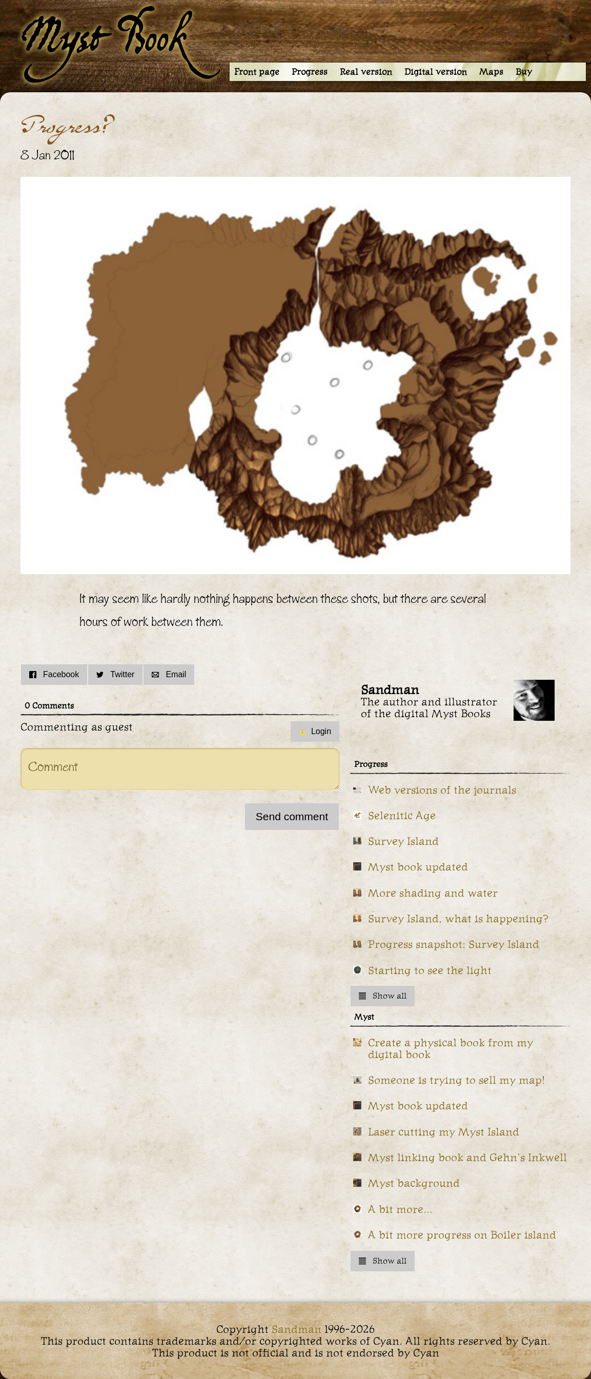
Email (169, 674)
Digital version (435, 72)
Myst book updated (418, 866)
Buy (524, 72)
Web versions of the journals (442, 789)
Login (315, 731)
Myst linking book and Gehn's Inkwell (467, 1157)
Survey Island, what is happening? (458, 918)
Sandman (296, 1329)
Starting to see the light (430, 970)
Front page (256, 72)
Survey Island (403, 841)
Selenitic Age (402, 815)
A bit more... (400, 1209)
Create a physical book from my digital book (450, 1048)
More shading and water (433, 892)
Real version (366, 72)
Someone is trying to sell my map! (456, 1079)
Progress (310, 72)
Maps (491, 72)
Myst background (414, 1183)
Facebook (54, 674)
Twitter (115, 674)
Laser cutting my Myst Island (443, 1131)
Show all (382, 996)
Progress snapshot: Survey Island (453, 944)
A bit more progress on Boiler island (462, 1234)
